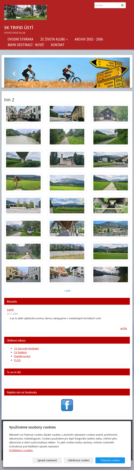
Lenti (10, 309)
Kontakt (57, 45)
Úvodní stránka (20, 39)
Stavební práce (22, 356)
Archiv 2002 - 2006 (89, 39)
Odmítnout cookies (83, 460)
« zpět (67, 290)
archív (123, 328)
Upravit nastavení (54, 460)
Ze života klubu (54, 39)
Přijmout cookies (111, 460)
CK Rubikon (20, 352)
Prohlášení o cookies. (21, 450)
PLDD (17, 360)
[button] (13, 73)
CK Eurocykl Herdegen (26, 348)
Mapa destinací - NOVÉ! (26, 45)
